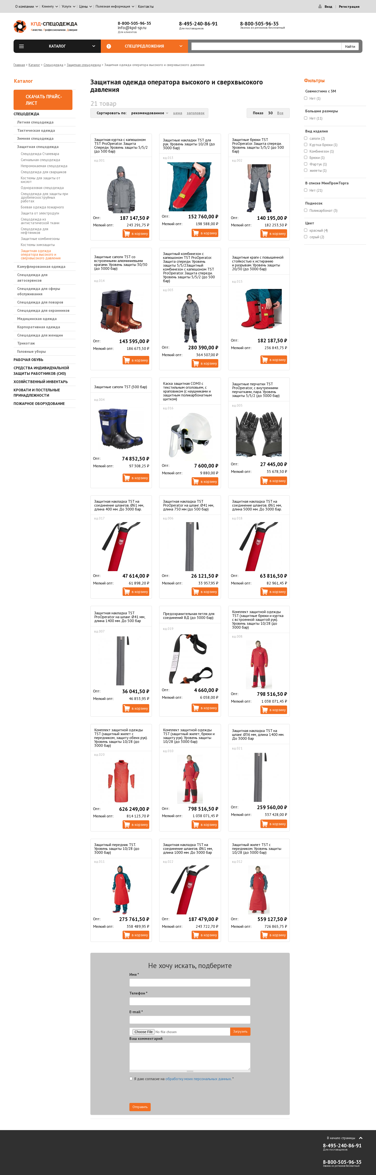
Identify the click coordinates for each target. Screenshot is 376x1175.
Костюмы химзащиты (38, 244)
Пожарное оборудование (39, 403)
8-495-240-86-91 (198, 23)
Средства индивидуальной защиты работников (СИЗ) (41, 370)
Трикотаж (26, 343)
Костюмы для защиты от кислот (40, 180)
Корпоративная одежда (38, 326)
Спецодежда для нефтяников (34, 231)
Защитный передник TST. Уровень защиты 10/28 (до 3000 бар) (116, 848)
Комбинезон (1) (322, 151)
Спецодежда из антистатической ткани (40, 221)
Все (280, 112)
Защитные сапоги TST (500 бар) (120, 386)
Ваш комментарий (146, 1038)
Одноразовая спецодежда (42, 187)
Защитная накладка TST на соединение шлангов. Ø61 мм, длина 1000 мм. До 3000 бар (188, 848)
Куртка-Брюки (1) (323, 144)
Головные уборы (31, 351)
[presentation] (206, 1093)
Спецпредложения (153, 46)
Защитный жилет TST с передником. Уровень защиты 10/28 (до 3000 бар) (256, 848)
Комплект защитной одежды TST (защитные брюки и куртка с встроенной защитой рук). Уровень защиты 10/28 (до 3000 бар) (257, 619)
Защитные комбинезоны (40, 238)
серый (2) (317, 237)
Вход (328, 6)
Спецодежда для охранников (43, 310)
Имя (134, 974)
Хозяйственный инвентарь (41, 381)
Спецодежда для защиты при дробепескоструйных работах (44, 197)
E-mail (136, 1011)
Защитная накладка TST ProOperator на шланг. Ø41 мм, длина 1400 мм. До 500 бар (119, 616)
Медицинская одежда (37, 318)
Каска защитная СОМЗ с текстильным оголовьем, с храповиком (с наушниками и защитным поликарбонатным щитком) (187, 391)
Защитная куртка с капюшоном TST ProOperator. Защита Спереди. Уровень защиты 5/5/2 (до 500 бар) (121, 145)
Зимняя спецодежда (35, 138)
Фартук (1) (318, 164)
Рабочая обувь (28, 359)
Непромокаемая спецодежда (44, 166)
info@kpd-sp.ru (132, 27)
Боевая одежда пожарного (42, 207)
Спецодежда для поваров (40, 302)
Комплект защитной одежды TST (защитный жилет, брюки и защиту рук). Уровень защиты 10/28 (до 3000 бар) (189, 735)
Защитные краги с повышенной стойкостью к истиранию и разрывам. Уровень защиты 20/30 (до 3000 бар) (257, 263)
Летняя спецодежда (35, 122)
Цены (83, 6)
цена (177, 112)
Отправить (140, 1107)
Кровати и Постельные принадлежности (37, 392)
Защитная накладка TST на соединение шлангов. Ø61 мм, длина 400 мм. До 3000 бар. (119, 505)
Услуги (66, 6)
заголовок (195, 112)
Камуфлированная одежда (41, 266)
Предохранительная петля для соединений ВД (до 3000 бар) (188, 615)
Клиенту (48, 6)
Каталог (72, 46)
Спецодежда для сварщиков (43, 172)
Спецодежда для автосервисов (32, 277)
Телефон (138, 993)
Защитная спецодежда (84, 65)
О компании (24, 6)
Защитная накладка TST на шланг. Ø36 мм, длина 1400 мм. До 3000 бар (258, 734)
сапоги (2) (317, 138)
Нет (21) (316, 190)
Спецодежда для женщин (40, 335)
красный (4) (319, 230)
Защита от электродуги (40, 213)
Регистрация (349, 6)
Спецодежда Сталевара (40, 153)
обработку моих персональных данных (198, 1078)
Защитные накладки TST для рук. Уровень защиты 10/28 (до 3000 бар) (189, 144)
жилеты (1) (318, 170)
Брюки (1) (317, 157)
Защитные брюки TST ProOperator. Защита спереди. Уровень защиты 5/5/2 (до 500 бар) (258, 145)
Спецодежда (53, 65)
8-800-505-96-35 (134, 23)
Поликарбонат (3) (323, 210)
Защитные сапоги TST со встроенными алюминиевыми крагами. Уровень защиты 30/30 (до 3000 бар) (120, 262)
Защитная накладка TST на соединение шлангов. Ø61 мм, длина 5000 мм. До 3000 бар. (257, 505)
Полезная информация (113, 6)
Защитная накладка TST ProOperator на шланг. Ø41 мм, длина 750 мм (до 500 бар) (188, 505)
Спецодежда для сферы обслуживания (38, 291)
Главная (19, 65)
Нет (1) (315, 98)
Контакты (146, 6)
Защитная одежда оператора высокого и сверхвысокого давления (41, 254)
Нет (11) (316, 118)
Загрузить (240, 1031)
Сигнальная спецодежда (40, 159)
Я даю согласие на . (181, 1078)
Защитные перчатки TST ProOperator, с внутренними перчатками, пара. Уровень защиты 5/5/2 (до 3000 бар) (256, 389)
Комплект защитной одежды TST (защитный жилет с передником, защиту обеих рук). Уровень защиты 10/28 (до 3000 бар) (120, 737)
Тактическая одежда (36, 130)
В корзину (140, 233)
